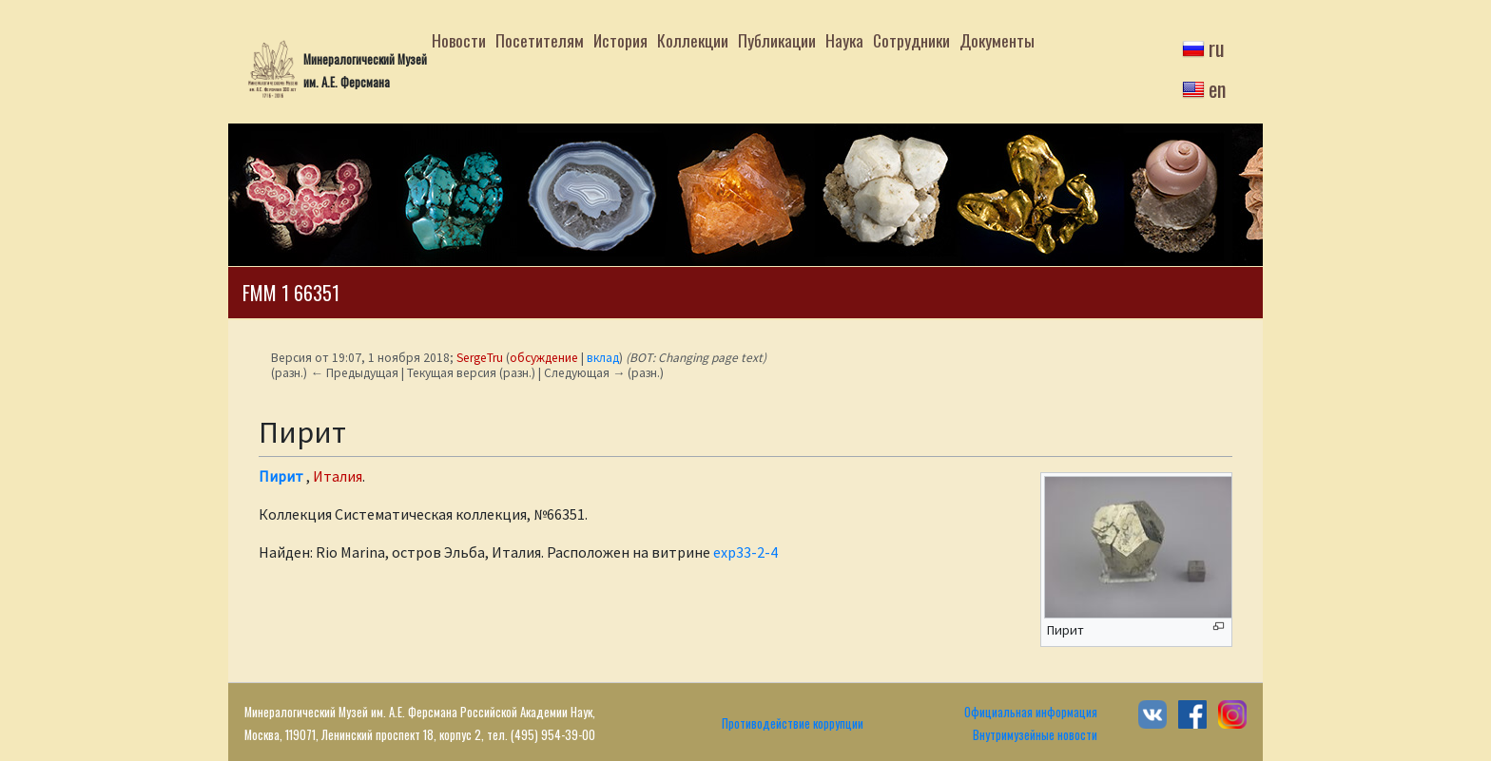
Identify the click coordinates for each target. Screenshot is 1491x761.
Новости (459, 40)
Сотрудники (911, 40)
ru (1217, 47)
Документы (997, 40)
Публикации (777, 40)
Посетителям (539, 40)
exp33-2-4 (745, 551)
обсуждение (544, 358)
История (620, 40)
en (1217, 88)
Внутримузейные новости (1035, 735)
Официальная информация (1030, 712)
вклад (603, 358)
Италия (337, 475)
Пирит (281, 475)
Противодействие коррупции (792, 723)
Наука (844, 40)
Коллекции (692, 40)
